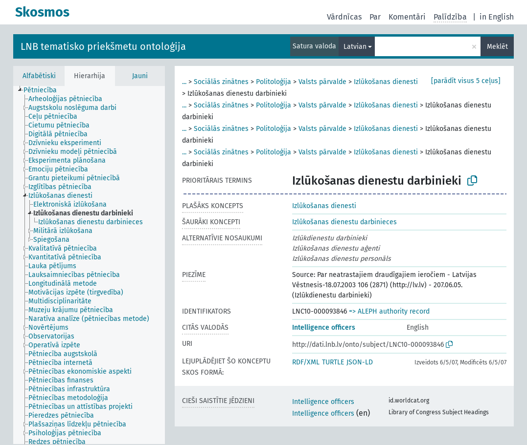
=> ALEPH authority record (389, 311)
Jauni (140, 76)
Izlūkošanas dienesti (386, 82)
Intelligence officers (323, 327)
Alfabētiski (39, 76)
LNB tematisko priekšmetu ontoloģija (103, 46)
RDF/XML (306, 362)
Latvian (355, 46)
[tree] (89, 265)
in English (497, 16)
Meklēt (497, 46)
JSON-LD (359, 362)
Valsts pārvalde (322, 82)
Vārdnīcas (344, 16)
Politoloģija (273, 82)
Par (375, 16)
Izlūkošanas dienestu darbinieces (344, 222)
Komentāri (407, 16)
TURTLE (333, 362)
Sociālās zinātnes (221, 82)
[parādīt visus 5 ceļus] (466, 81)
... (184, 82)
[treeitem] (44, 90)
